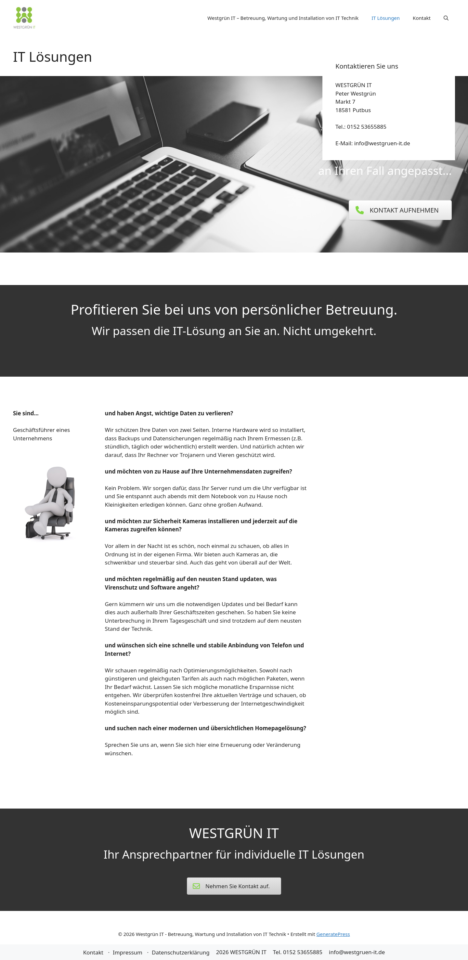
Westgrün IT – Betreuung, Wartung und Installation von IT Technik (282, 18)
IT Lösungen (385, 18)
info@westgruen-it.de (357, 952)
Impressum (127, 952)
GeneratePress (333, 934)
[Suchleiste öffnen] (446, 18)
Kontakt (422, 18)
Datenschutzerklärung (181, 952)
